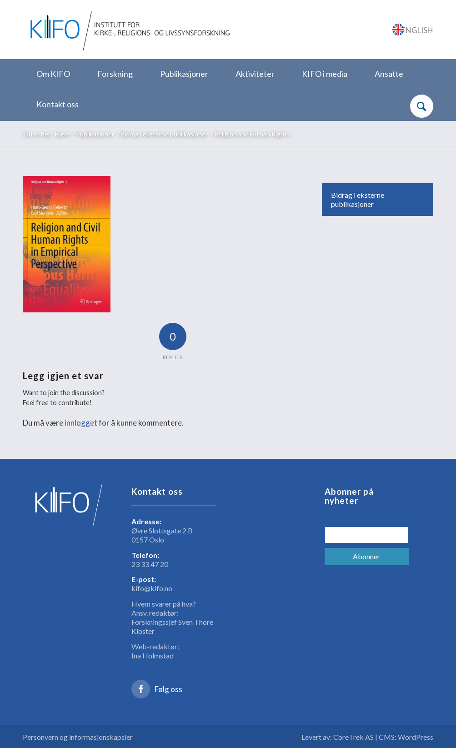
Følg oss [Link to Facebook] (168, 689)
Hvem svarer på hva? (163, 603)
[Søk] (421, 106)
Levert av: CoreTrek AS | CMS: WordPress (367, 737)
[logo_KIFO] (128, 29)
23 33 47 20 (149, 564)
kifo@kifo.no (151, 588)
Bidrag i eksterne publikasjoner (357, 199)
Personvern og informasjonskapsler (78, 737)
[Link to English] (412, 29)
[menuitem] (53, 74)
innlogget (81, 422)
